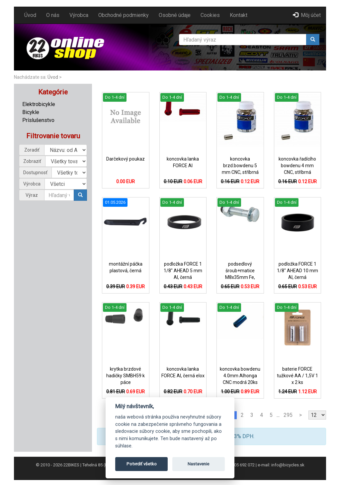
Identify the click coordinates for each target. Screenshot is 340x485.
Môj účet (307, 15)
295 (288, 415)
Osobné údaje (175, 15)
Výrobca (78, 15)
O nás (52, 15)
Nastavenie (198, 463)
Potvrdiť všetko (142, 463)
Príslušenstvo (38, 120)
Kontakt (238, 15)
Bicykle (30, 112)
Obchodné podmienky (123, 15)
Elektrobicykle (38, 104)
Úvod (30, 15)
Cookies (210, 15)
